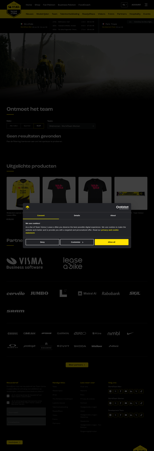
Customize (77, 242)
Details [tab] (77, 216)
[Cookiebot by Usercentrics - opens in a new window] (117, 207)
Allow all (111, 242)
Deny (42, 242)
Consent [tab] (41, 216)
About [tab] (113, 216)
